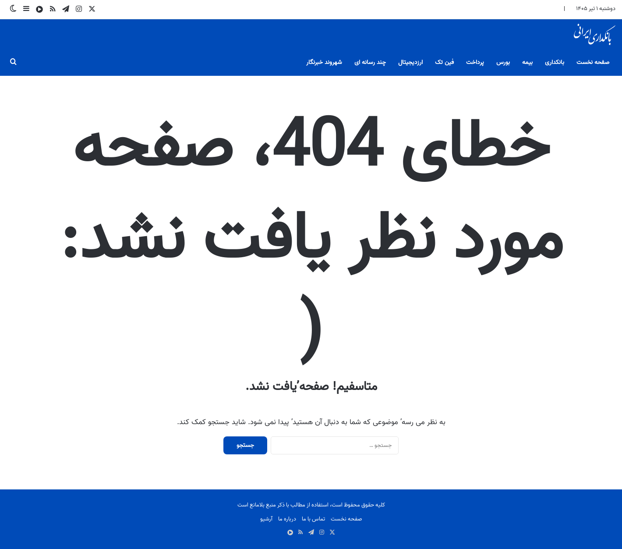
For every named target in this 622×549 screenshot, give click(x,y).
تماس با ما (313, 519)
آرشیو (266, 519)
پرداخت (475, 62)
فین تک (444, 62)
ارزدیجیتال (410, 62)
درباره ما (287, 519)
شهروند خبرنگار (324, 62)
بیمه (527, 62)
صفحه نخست (592, 62)
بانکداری (554, 62)
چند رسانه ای (370, 62)
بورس (503, 62)
